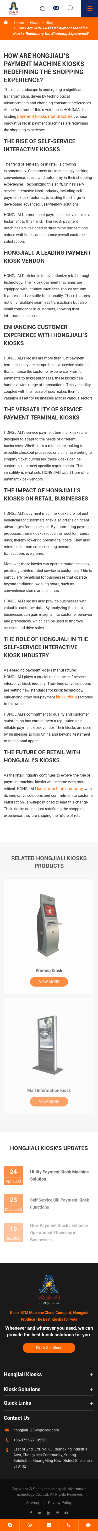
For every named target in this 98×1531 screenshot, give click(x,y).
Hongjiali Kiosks (23, 1374)
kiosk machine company (60, 788)
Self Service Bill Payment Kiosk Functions (59, 1201)
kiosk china (66, 696)
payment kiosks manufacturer (45, 116)
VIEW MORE (49, 979)
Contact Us (17, 1418)
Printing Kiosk (49, 967)
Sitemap (33, 1503)
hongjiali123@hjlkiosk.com (36, 1430)
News (34, 22)
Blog (49, 22)
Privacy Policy (60, 1503)
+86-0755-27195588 (30, 1440)
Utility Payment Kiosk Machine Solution (59, 1173)
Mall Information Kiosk (49, 1087)
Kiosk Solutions (49, 1347)
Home (19, 22)
